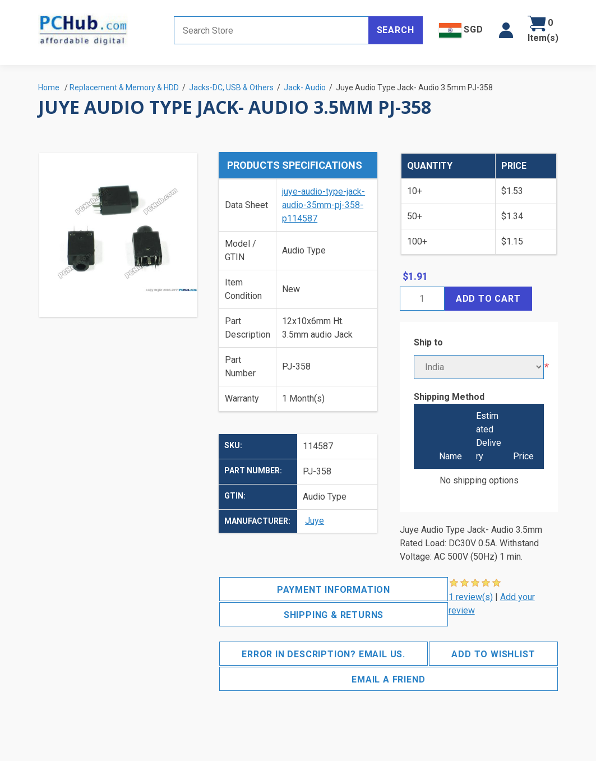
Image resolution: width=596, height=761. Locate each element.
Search (395, 30)
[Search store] (271, 30)
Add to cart (488, 298)
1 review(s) (471, 597)
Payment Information (333, 589)
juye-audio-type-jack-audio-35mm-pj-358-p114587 (323, 205)
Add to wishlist (493, 654)
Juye (314, 520)
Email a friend (388, 679)
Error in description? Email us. (323, 654)
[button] (506, 30)
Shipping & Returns (334, 615)
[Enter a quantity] (422, 299)
